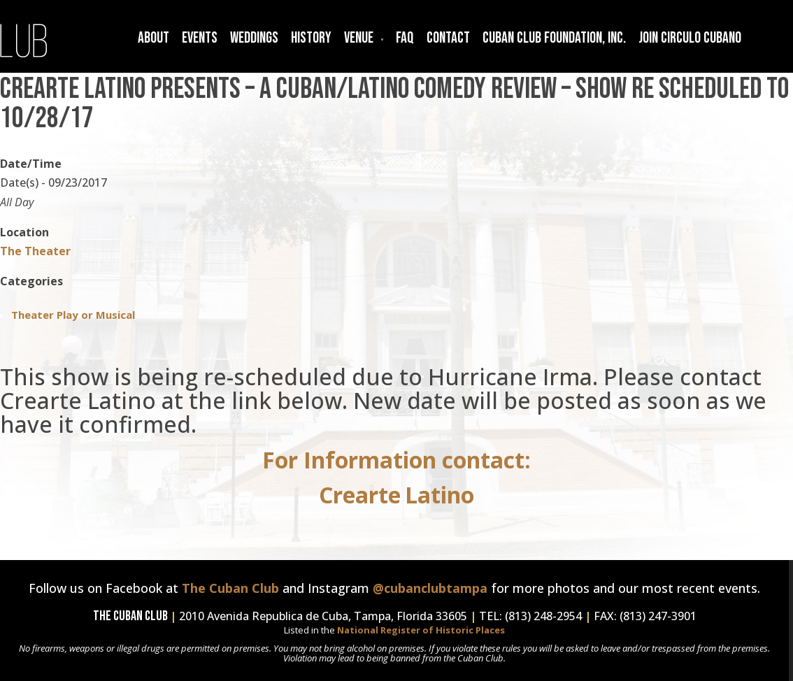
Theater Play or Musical (73, 315)
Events (199, 38)
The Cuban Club (230, 588)
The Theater (35, 251)
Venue (358, 38)
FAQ (405, 38)
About (153, 38)
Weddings (254, 38)
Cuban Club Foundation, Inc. (554, 38)
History (311, 38)
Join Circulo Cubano (689, 38)
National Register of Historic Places (421, 630)
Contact (448, 38)
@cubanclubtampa (430, 588)
